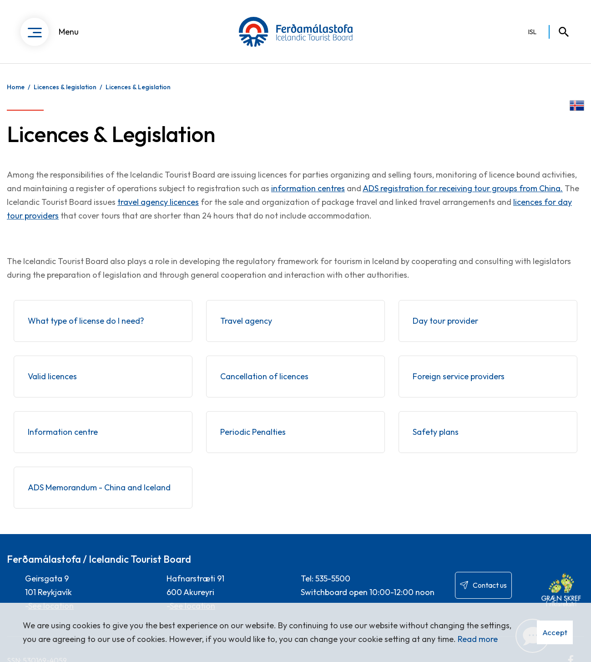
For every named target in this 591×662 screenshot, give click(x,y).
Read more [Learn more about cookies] (478, 639)
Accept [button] (554, 632)
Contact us (490, 585)
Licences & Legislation (138, 87)
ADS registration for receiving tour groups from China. (463, 188)
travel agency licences (158, 202)
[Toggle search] (560, 32)
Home (16, 87)
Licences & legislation (65, 87)
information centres (308, 188)
